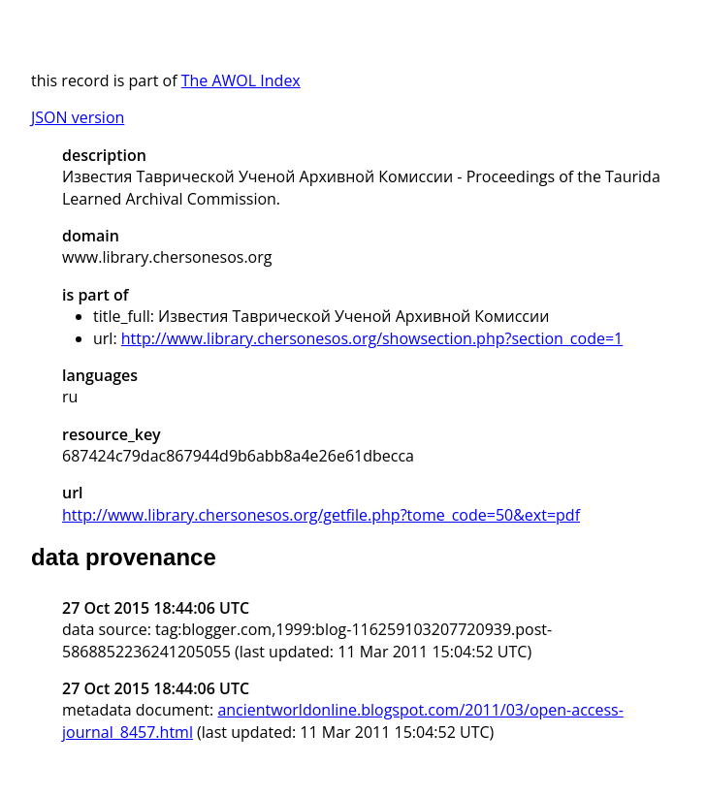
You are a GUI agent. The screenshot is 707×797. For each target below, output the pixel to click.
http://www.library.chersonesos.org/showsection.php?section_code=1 (372, 338)
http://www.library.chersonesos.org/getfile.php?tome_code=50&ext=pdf (321, 515)
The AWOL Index (241, 80)
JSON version (77, 117)
